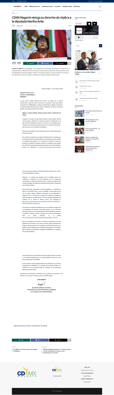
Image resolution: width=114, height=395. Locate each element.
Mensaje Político (34, 6)
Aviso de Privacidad (97, 1)
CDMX (26, 6)
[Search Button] (100, 7)
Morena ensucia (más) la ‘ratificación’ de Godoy (30, 326)
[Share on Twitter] (60, 63)
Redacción (19, 25)
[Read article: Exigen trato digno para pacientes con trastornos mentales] (79, 139)
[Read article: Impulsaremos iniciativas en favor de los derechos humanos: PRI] (79, 149)
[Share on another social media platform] (69, 63)
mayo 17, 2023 (28, 25)
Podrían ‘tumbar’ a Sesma (85, 86)
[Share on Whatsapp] (30, 63)
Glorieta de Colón (47, 6)
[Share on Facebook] (45, 63)
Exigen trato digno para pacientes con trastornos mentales (92, 139)
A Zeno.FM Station (79, 40)
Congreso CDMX (67, 6)
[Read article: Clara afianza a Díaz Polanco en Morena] (79, 113)
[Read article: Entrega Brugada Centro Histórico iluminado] (79, 122)
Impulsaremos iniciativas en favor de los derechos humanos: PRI (93, 148)
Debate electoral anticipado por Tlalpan (88, 98)
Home (13, 13)
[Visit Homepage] (17, 6)
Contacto (91, 1)
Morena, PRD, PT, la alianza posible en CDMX (89, 80)
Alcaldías (57, 6)
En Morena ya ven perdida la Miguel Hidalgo (85, 73)
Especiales (76, 6)
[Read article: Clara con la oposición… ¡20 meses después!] (79, 131)
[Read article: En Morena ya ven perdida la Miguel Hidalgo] (88, 60)
